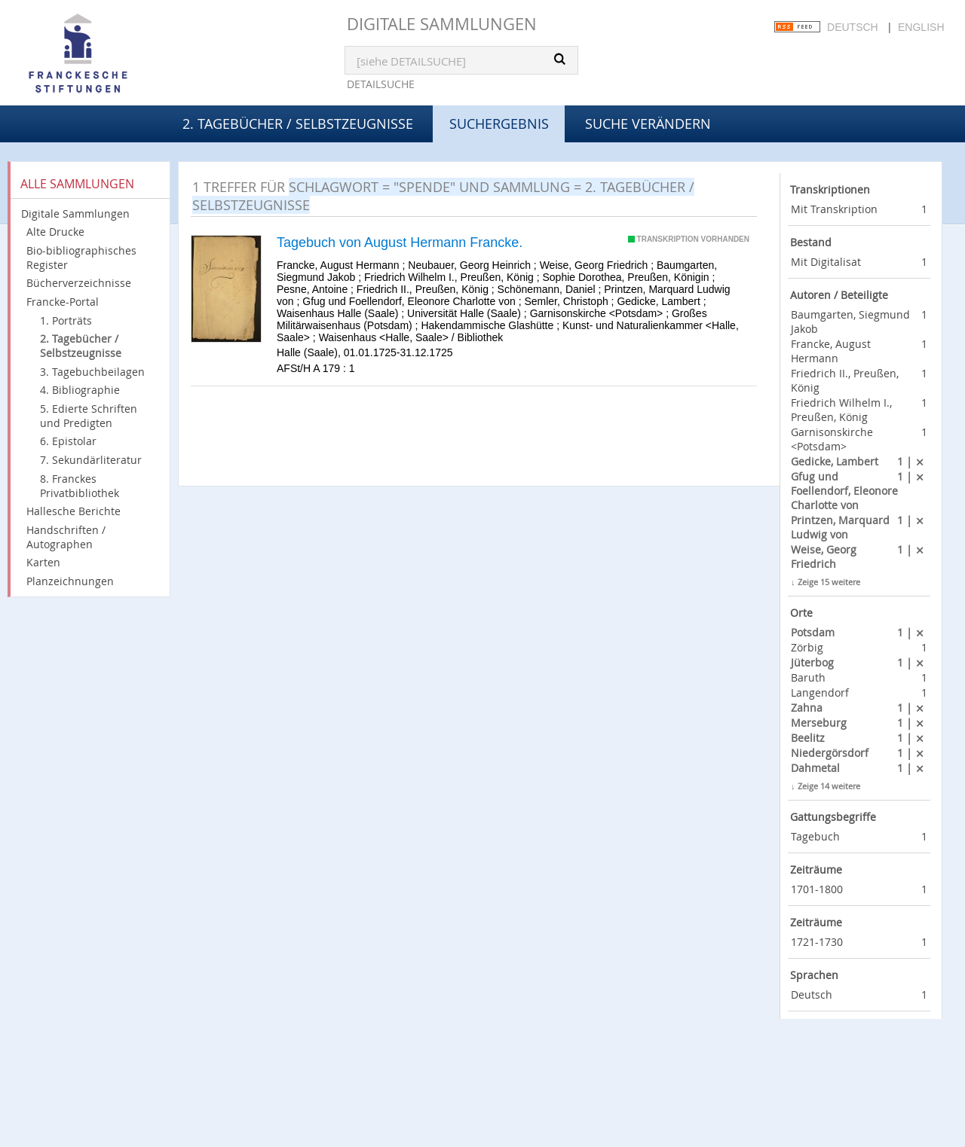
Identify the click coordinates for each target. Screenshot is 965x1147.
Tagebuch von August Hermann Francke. (399, 242)
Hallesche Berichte (73, 511)
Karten (43, 562)
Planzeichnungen (70, 581)
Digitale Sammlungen (442, 24)
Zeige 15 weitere (829, 581)
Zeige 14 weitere (829, 786)
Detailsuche (381, 84)
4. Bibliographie (80, 390)
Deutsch (852, 27)
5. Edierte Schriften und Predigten (88, 415)
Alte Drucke (55, 231)
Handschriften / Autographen (66, 537)
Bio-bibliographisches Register (81, 257)
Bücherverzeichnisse (78, 283)
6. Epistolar (68, 441)
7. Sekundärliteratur (91, 460)
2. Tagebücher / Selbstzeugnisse (297, 123)
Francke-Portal (62, 301)
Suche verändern (648, 123)
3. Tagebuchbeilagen (92, 372)
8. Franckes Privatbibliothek (79, 485)
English (921, 27)
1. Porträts (66, 320)
